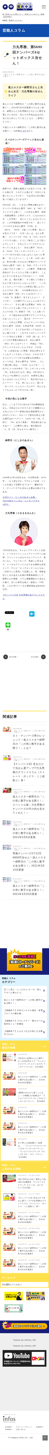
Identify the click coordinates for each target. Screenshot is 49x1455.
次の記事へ (38, 657)
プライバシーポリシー (24, 1427)
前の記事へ (10, 657)
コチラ (25, 131)
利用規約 (8, 1429)
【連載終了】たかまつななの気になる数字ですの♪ (23, 1032)
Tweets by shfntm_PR (24, 1340)
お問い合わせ (21, 1429)
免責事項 (39, 1427)
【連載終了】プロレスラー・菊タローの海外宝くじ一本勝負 (23, 1022)
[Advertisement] (24, 685)
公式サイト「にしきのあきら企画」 (20, 497)
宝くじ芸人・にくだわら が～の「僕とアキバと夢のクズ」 (22, 991)
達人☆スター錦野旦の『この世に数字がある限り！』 (23, 1001)
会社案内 (8, 1427)
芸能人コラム (14, 30)
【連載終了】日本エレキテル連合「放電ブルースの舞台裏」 (23, 1012)
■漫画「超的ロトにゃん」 (13, 20)
